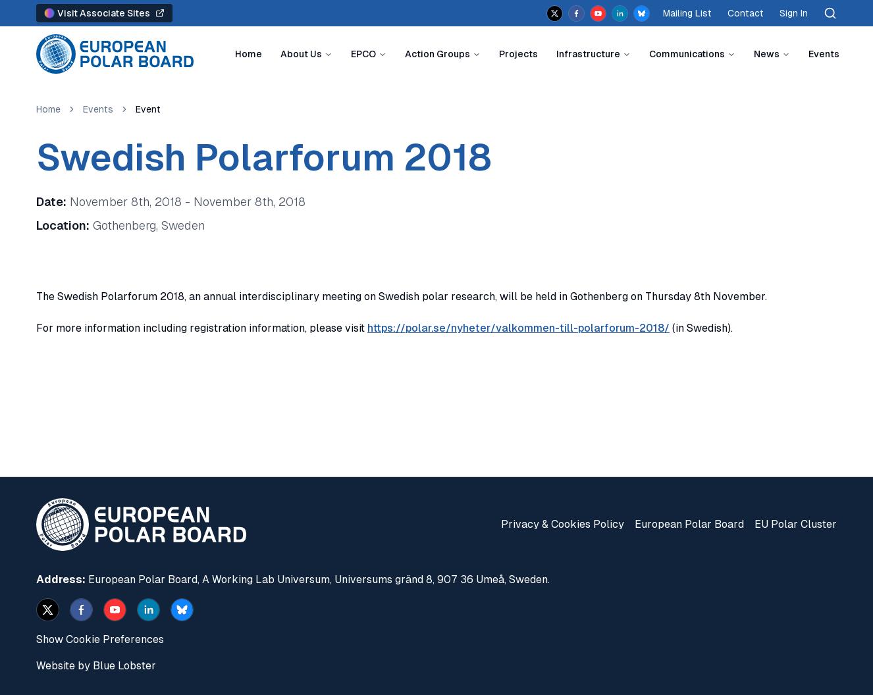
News (767, 54)
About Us (301, 54)
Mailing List (687, 13)
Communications (687, 54)
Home (248, 54)
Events (823, 54)
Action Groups (437, 54)
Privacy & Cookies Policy (562, 524)
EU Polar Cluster (795, 524)
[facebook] (576, 13)
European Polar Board (689, 524)
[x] (554, 13)
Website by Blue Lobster (96, 665)
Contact (746, 13)
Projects (518, 54)
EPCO (363, 54)
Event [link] (148, 109)
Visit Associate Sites (104, 13)
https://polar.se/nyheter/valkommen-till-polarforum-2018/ (518, 328)
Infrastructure (588, 54)
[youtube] (598, 13)
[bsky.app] (641, 13)
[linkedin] (620, 13)
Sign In (794, 13)
